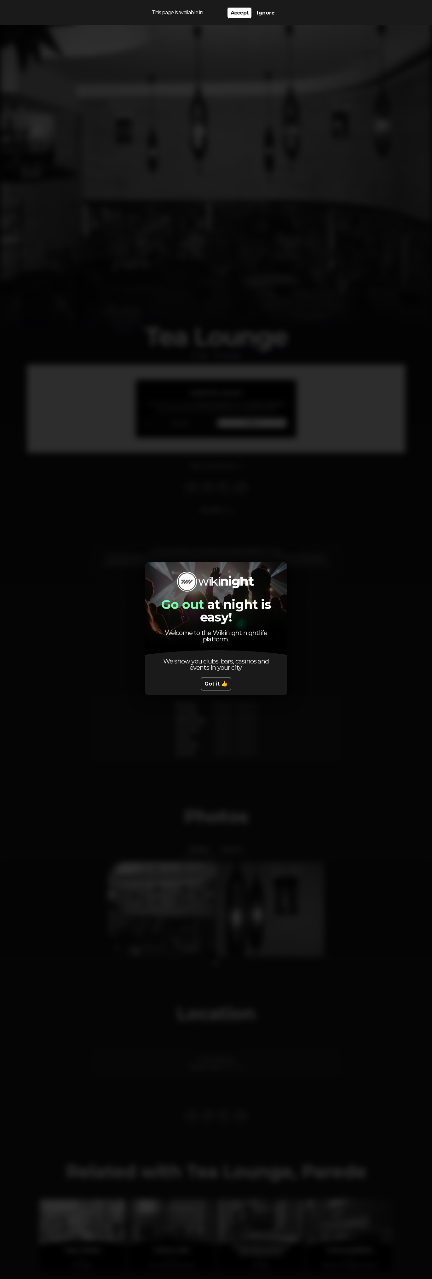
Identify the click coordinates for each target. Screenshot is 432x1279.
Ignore (266, 13)
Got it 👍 (216, 684)
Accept (239, 13)
